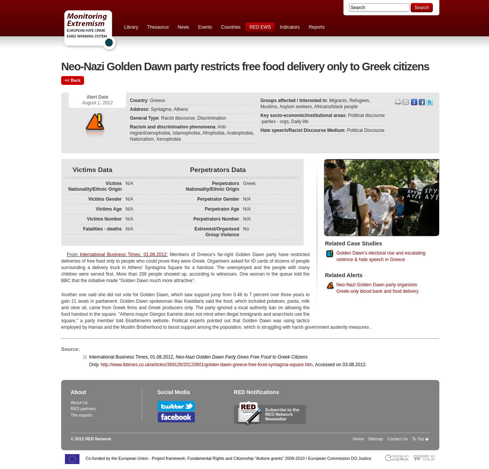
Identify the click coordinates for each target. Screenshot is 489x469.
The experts (81, 415)
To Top (418, 439)
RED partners (83, 408)
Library (131, 27)
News (183, 27)
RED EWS (260, 27)
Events (205, 27)
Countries (230, 27)
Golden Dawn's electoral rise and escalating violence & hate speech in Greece (380, 256)
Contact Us (397, 439)
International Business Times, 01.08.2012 (123, 254)
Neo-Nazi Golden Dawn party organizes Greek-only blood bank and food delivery (377, 288)
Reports (317, 27)
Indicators (290, 27)
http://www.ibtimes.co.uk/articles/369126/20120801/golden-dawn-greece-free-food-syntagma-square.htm (206, 364)
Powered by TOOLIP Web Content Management (426, 457)
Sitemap (375, 439)
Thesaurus (158, 27)
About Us (79, 402)
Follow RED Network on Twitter (176, 406)
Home (358, 439)
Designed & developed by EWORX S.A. (397, 457)
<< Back (72, 80)
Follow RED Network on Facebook (176, 417)
